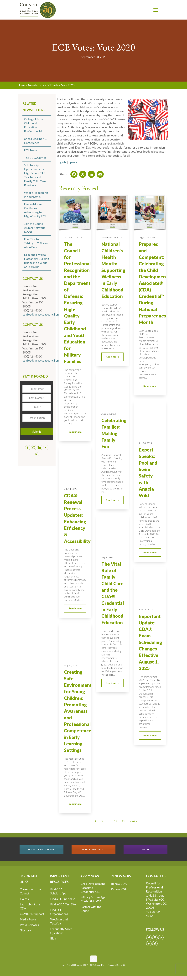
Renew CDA (119, 883)
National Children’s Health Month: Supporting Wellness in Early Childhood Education (113, 270)
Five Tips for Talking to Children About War (36, 243)
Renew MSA (119, 889)
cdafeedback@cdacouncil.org (41, 314)
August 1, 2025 (108, 413)
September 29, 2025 (111, 237)
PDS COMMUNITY (93, 849)
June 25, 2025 (146, 609)
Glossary (25, 930)
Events (24, 899)
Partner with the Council (91, 909)
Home (21, 85)
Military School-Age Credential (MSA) (93, 899)
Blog (53, 938)
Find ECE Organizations (59, 912)
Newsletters (36, 85)
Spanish (73, 162)
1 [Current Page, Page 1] (89, 821)
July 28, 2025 (145, 443)
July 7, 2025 (107, 557)
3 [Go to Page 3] (102, 821)
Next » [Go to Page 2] (133, 821)
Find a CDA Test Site (63, 904)
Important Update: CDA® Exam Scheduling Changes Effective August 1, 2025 (150, 642)
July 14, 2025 (70, 489)
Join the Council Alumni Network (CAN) (34, 228)
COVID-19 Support (32, 914)
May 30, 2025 (71, 665)
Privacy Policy (66, 965)
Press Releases (29, 925)
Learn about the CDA (30, 906)
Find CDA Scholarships (58, 891)
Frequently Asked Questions (61, 931)
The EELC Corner (35, 157)
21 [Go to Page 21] (115, 821)
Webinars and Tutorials (59, 921)
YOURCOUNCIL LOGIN (41, 849)
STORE (145, 849)
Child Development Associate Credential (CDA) (93, 887)
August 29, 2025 (147, 237)
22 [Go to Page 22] (123, 821)
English (61, 162)
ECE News (30, 150)
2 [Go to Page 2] (95, 821)
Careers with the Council (30, 891)
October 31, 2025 (73, 237)
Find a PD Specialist (62, 899)
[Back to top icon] (93, 958)
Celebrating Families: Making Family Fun (113, 433)
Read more (75, 431)
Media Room (28, 919)
